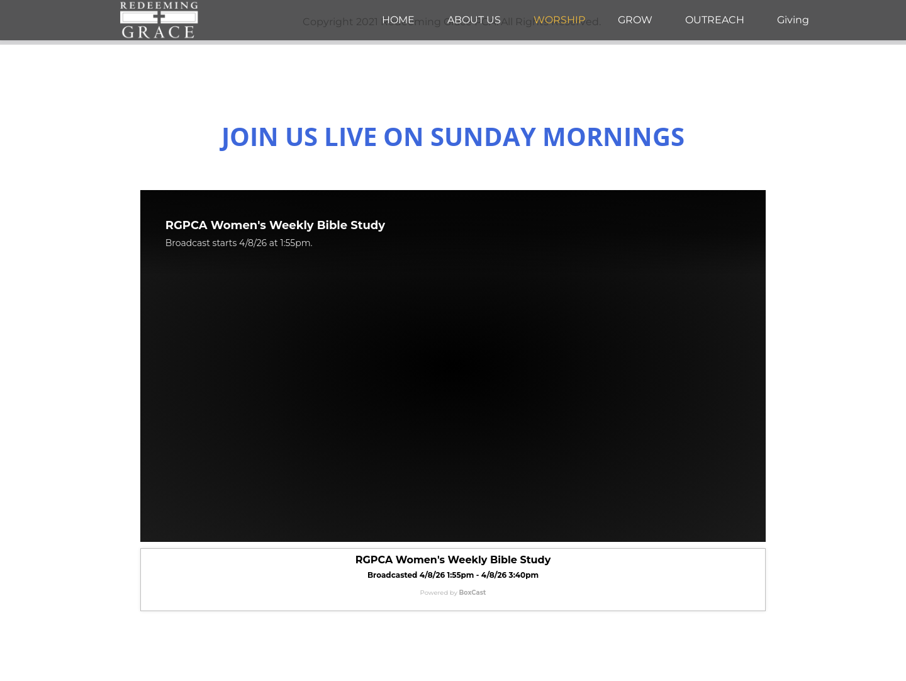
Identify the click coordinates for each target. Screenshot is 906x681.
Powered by (453, 592)
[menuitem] (398, 20)
